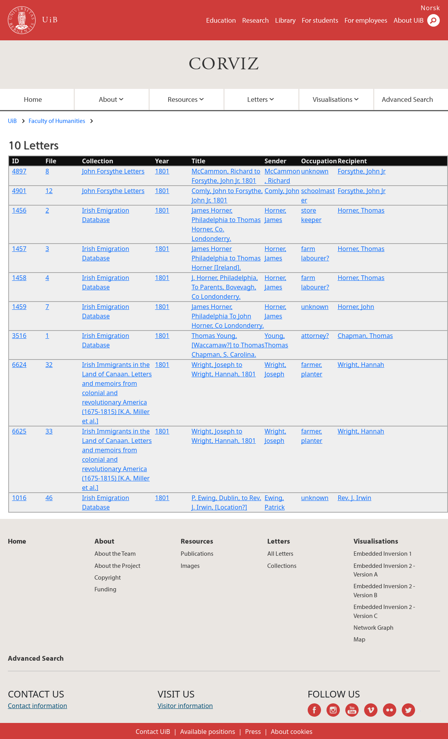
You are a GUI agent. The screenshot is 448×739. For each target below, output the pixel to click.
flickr (392, 711)
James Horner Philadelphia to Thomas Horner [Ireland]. (226, 258)
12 (49, 190)
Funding (105, 589)
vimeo (373, 711)
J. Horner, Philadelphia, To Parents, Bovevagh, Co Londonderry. (225, 287)
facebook (317, 711)
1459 (19, 306)
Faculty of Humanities (57, 121)
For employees (366, 20)
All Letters (280, 553)
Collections (281, 565)
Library (285, 20)
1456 (19, 210)
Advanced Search (407, 99)
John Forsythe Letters (113, 171)
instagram (335, 711)
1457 (19, 248)
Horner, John (355, 306)
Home (33, 99)
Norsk (430, 8)
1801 (162, 171)
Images (190, 565)
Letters (257, 99)
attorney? (315, 335)
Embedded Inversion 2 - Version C (384, 611)
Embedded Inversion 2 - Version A (384, 570)
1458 (19, 277)
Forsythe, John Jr (361, 171)
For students (320, 20)
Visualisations (332, 99)
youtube (354, 711)
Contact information (37, 705)
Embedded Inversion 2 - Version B (384, 590)
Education (221, 20)
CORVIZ (224, 64)
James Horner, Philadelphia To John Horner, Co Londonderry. (228, 316)
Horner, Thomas (361, 210)
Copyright (107, 577)
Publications (197, 553)
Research (255, 20)
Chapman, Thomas (365, 335)
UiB (12, 121)
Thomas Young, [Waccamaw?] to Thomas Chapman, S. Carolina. (228, 345)
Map (359, 639)
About (108, 99)
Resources (183, 99)
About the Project (117, 565)
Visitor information (185, 705)
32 (49, 364)
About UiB (409, 20)
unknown (314, 171)
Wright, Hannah (360, 364)
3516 (19, 335)
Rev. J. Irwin (354, 497)
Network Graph (374, 627)
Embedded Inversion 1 (383, 553)
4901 (19, 190)
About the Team (115, 553)
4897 (19, 171)
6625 (19, 431)
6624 (19, 364)
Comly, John (282, 190)
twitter (411, 711)
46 (49, 497)
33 (49, 431)
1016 (19, 497)
